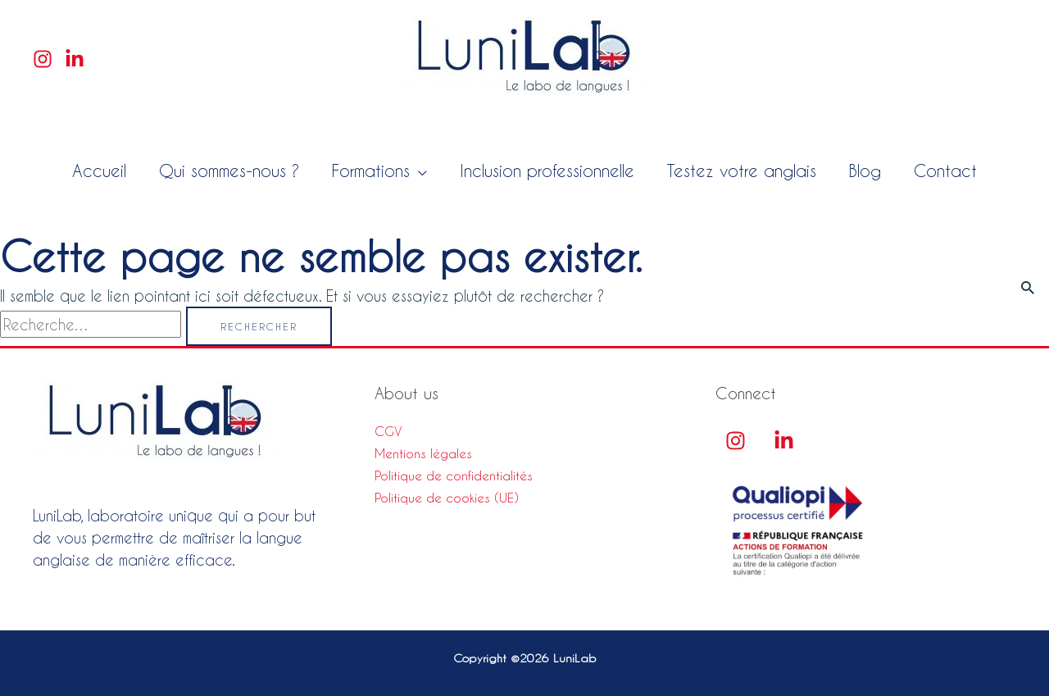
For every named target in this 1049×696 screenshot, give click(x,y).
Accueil (99, 170)
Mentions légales (423, 453)
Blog (865, 170)
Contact (945, 170)
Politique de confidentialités (454, 475)
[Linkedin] (74, 59)
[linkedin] (784, 441)
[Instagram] (42, 59)
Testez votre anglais (741, 170)
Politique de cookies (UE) (447, 497)
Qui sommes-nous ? (229, 170)
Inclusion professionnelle (547, 170)
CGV (388, 431)
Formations (371, 170)
